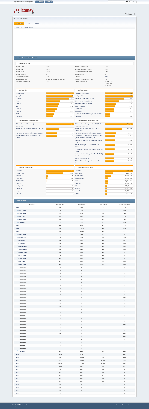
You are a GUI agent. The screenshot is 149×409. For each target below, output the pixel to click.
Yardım (118, 404)
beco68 (18, 103)
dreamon (19, 116)
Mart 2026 (21, 216)
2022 (17, 354)
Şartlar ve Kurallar (125, 404)
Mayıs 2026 (22, 210)
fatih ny (18, 108)
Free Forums (21, 406)
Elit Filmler (78, 116)
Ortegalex (19, 98)
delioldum (19, 188)
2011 (17, 387)
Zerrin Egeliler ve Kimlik (82, 158)
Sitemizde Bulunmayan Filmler (84, 98)
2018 (17, 366)
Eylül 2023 (21, 243)
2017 (17, 369)
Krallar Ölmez (20, 93)
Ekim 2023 (21, 240)
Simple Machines (26, 404)
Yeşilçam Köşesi (80, 96)
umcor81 (19, 193)
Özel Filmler (78, 108)
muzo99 (18, 111)
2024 (17, 228)
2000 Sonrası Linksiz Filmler (83, 101)
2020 (17, 360)
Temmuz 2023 (22, 249)
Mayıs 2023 (22, 255)
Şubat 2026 (22, 219)
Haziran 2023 (22, 252)
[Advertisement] (74, 42)
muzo (18, 113)
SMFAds (14, 406)
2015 (17, 375)
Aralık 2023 (22, 234)
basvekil (18, 183)
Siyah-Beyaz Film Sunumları (84, 103)
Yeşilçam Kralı (20, 186)
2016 (17, 372)
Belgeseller (78, 111)
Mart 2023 (21, 261)
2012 (17, 384)
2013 (17, 381)
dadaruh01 (19, 175)
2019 (17, 363)
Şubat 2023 (22, 264)
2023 (17, 231)
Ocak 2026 (21, 222)
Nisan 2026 (22, 213)
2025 (17, 225)
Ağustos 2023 (22, 246)
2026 (17, 207)
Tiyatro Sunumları (80, 106)
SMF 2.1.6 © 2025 (17, 404)
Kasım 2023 (22, 237)
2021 (17, 357)
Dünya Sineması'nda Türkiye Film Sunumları (88, 113)
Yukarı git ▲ (133, 404)
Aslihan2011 (20, 181)
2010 (17, 390)
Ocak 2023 (21, 351)
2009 (17, 393)
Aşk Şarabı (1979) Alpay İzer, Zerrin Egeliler (29, 133)
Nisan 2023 (22, 258)
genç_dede (19, 96)
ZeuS (17, 106)
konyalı (18, 191)
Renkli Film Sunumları (82, 93)
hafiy (106, 76)
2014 (17, 378)
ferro (17, 101)
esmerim (77, 188)
